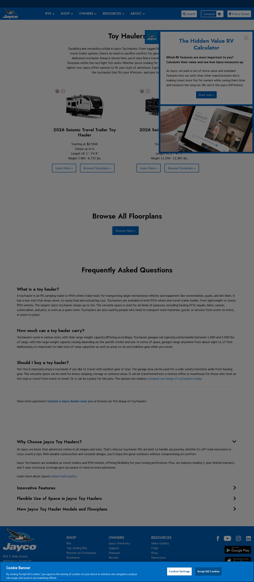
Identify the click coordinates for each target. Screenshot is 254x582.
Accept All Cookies (208, 571)
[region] (127, 571)
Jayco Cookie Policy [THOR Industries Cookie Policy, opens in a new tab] (69, 578)
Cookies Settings (179, 571)
